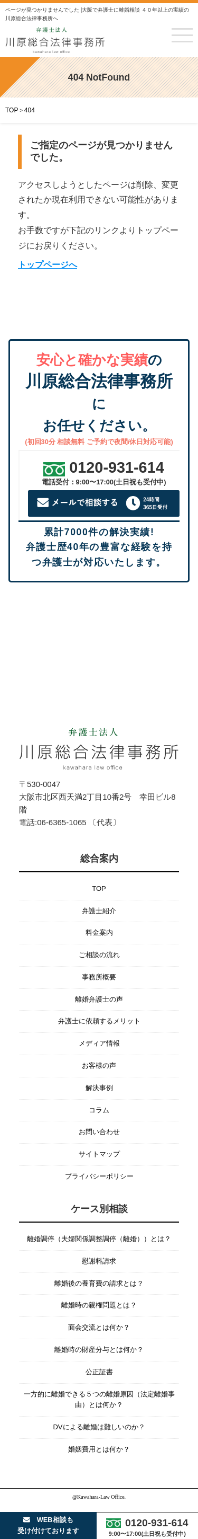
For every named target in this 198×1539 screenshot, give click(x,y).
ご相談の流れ (99, 955)
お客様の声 (99, 1065)
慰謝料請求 (99, 1261)
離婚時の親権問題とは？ (99, 1305)
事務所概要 (99, 977)
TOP (99, 888)
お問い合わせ (99, 1132)
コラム (99, 1110)
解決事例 (99, 1088)
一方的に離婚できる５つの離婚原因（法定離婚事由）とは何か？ (99, 1399)
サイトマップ (99, 1154)
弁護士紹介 (99, 911)
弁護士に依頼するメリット (99, 1021)
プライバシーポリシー (99, 1176)
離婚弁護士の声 (99, 999)
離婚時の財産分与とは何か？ (99, 1350)
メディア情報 (99, 1043)
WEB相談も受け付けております (48, 1525)
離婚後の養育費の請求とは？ (99, 1283)
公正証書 (99, 1372)
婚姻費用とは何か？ (99, 1449)
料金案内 (99, 932)
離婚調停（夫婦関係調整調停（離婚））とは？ (99, 1239)
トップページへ (47, 264)
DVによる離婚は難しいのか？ (99, 1427)
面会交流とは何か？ (99, 1327)
